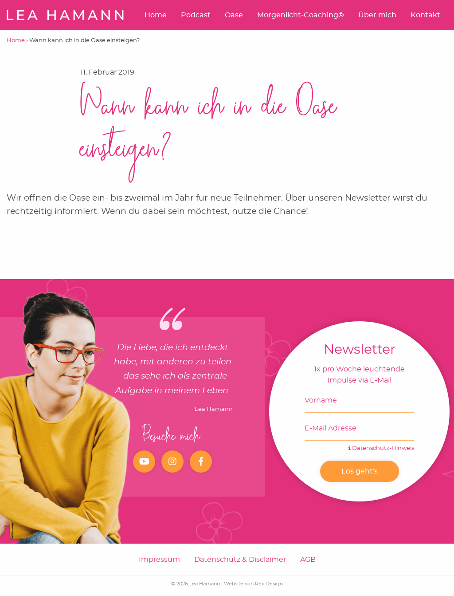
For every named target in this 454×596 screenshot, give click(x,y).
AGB (308, 559)
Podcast (196, 15)
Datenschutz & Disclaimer (240, 559)
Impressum (159, 559)
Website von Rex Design (253, 583)
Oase (234, 15)
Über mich (377, 15)
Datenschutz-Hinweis (381, 448)
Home (156, 15)
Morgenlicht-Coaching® (300, 15)
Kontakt (425, 15)
